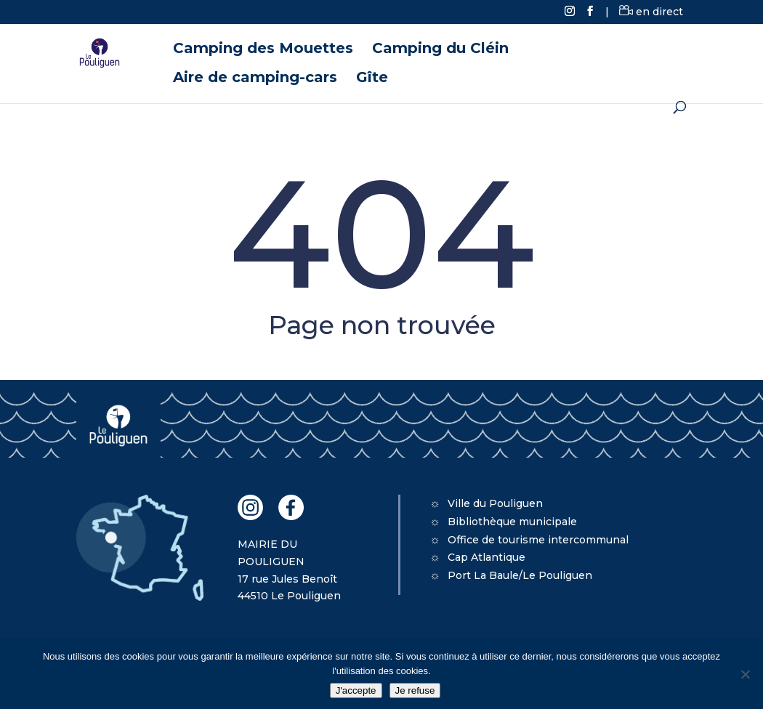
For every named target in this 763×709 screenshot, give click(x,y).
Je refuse (415, 690)
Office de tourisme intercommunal (538, 539)
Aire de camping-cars (255, 79)
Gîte (372, 79)
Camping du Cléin (440, 50)
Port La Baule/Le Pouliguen (520, 575)
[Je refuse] (745, 674)
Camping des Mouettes (263, 50)
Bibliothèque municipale (512, 521)
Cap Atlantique (486, 557)
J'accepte (356, 690)
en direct (651, 11)
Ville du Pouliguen (495, 503)
